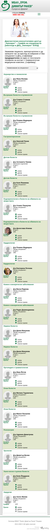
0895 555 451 (18, 15)
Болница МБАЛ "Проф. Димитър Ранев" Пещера (24, 521)
